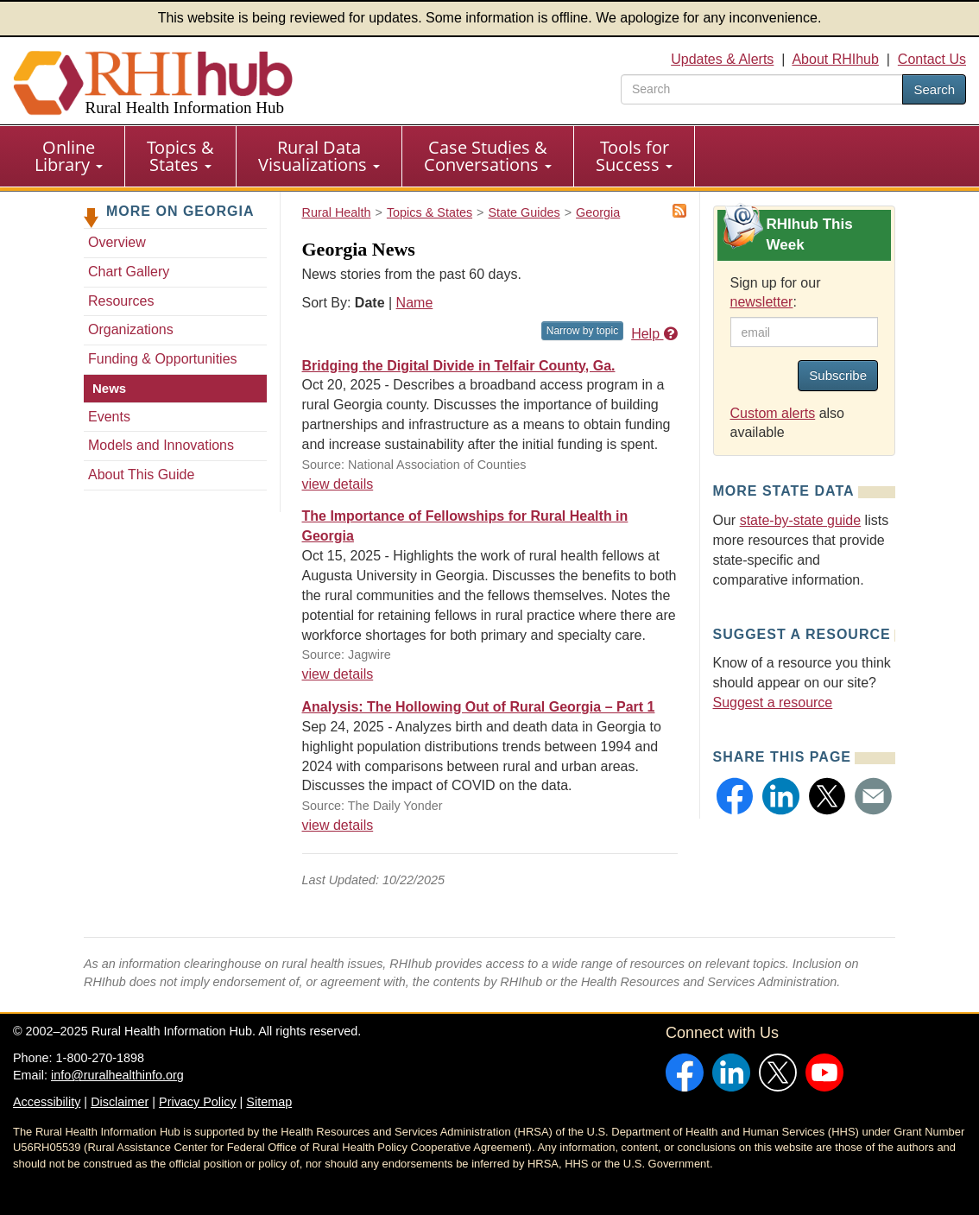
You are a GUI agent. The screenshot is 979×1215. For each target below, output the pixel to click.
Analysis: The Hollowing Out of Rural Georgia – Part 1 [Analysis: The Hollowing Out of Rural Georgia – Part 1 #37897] (478, 706)
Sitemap (269, 1102)
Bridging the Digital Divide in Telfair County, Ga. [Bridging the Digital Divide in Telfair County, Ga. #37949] (459, 365)
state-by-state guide (801, 520)
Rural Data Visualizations (319, 156)
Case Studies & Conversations (488, 156)
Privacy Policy (198, 1102)
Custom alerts (773, 413)
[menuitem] (69, 156)
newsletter (761, 301)
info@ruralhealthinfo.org (117, 1075)
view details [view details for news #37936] (338, 674)
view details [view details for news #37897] (338, 825)
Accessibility (46, 1102)
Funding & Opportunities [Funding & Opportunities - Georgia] (162, 358)
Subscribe (838, 375)
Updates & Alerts (722, 59)
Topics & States (180, 156)
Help (654, 333)
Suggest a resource (773, 702)
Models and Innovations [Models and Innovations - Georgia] (161, 445)
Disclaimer (119, 1102)
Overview (117, 242)
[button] (735, 796)
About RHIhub (835, 59)
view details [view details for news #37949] (338, 484)
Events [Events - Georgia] (109, 416)
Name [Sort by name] (414, 302)
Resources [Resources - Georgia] (121, 301)
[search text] (762, 89)
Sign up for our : (775, 292)
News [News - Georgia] (109, 388)
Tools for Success (634, 156)
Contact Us (932, 59)
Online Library (69, 156)
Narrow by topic (582, 331)
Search (934, 89)
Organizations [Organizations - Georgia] (131, 329)
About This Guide (141, 474)
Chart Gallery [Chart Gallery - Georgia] (128, 271)
